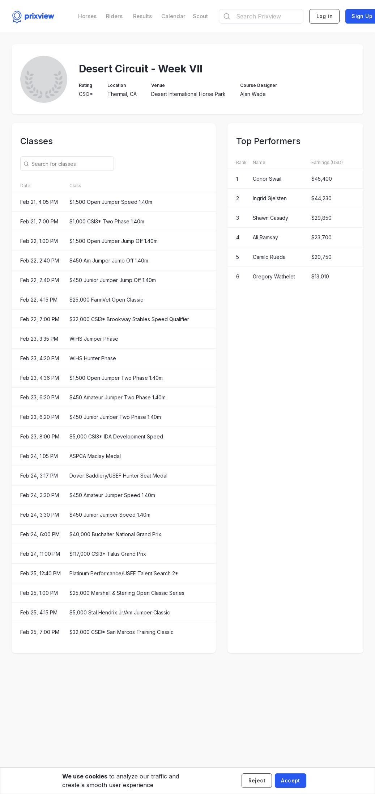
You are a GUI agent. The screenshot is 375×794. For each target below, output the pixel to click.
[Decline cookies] (257, 780)
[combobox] (261, 16)
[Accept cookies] (290, 780)
